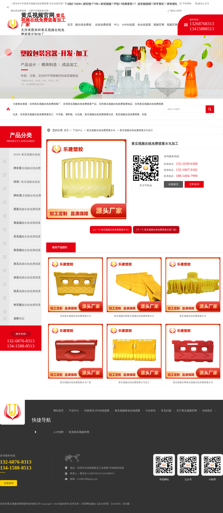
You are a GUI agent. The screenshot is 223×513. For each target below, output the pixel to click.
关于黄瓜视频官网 (186, 410)
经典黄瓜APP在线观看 (96, 410)
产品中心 (78, 130)
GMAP (115, 504)
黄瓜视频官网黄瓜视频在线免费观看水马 (134, 316)
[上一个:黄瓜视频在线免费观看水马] (111, 230)
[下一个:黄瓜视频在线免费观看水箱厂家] (156, 230)
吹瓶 (46, 11)
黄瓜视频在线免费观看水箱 (27, 270)
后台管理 (103, 504)
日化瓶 (78, 114)
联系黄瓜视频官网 (79, 432)
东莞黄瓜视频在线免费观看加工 (37, 114)
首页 (66, 130)
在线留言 (173, 184)
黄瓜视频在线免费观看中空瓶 (27, 298)
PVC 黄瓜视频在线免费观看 (27, 202)
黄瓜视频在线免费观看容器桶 (27, 243)
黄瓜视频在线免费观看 (128, 114)
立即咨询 (194, 184)
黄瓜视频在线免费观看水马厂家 (75, 382)
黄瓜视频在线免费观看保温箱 (27, 216)
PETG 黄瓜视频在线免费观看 (27, 188)
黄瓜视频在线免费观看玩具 (99, 114)
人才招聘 (58, 432)
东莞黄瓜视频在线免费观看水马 (75, 316)
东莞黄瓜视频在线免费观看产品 (80, 104)
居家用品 (19, 318)
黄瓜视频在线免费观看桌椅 (27, 311)
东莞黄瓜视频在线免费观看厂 (45, 104)
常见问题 (166, 410)
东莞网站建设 (88, 504)
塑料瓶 (69, 114)
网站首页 (58, 410)
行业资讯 (150, 410)
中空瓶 (23, 3)
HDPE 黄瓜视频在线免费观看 (27, 161)
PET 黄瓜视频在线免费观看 (27, 175)
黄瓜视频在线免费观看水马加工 (136, 130)
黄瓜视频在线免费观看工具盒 (27, 229)
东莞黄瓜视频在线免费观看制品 (115, 104)
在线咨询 (8, 483)
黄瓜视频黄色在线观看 (127, 410)
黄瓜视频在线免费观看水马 (27, 257)
